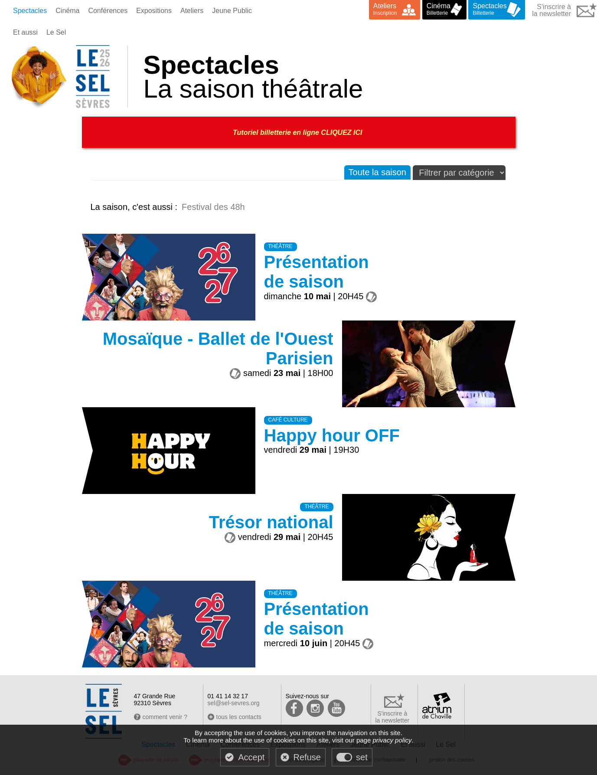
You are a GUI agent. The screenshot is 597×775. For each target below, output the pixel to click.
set (362, 757)
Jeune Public (232, 10)
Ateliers (191, 10)
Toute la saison (377, 172)
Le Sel (56, 32)
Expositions (154, 10)
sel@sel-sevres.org (234, 703)
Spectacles (30, 10)
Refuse (307, 757)
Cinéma (67, 10)
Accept (251, 757)
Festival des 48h (213, 207)
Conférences (107, 10)
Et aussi (25, 32)
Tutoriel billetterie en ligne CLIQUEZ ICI (298, 132)
